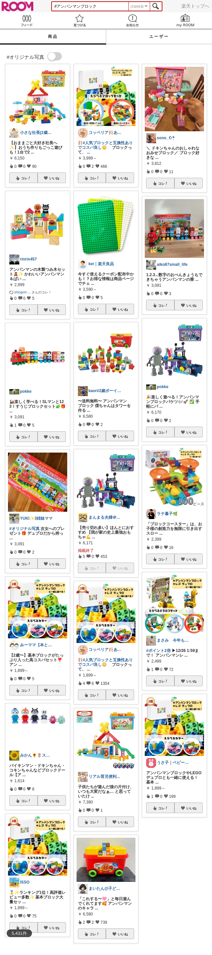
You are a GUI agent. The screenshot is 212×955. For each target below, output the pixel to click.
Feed (26, 20)
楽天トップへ (195, 6)
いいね (54, 178)
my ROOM (185, 20)
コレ (26, 178)
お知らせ (132, 20)
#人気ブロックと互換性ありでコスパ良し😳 (105, 145)
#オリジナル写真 (24, 528)
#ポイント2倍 (158, 650)
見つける (79, 20)
